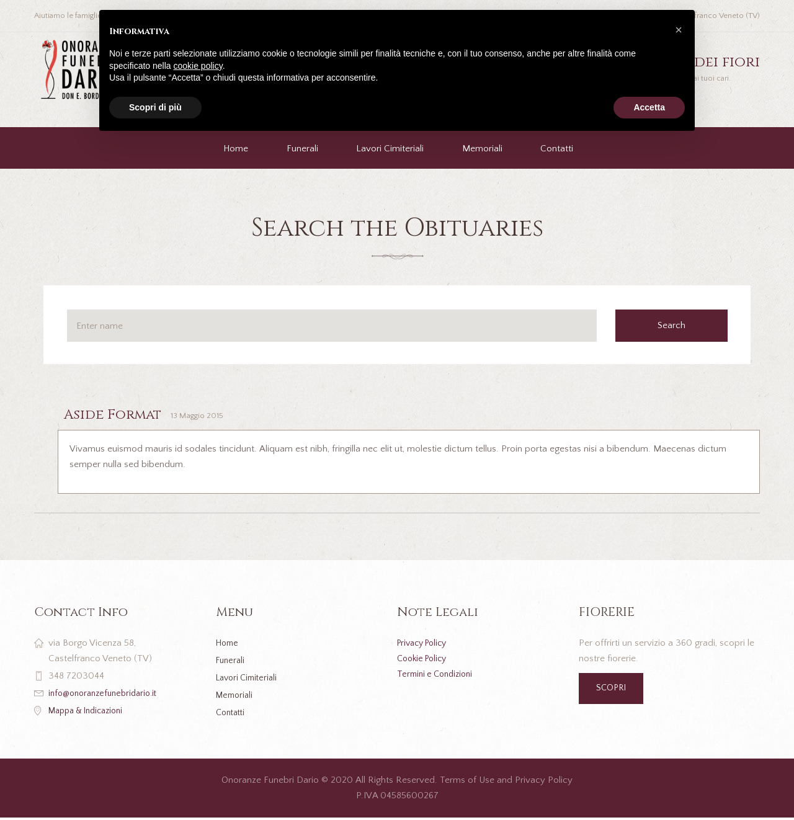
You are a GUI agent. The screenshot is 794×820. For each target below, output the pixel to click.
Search (678, 325)
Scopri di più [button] (155, 107)
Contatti (556, 148)
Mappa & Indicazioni (90, 711)
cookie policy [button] (198, 66)
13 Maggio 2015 (215, 416)
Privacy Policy (426, 643)
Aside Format (120, 414)
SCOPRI (613, 689)
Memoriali (482, 148)
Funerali (302, 148)
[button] (679, 30)
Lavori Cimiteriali (390, 148)
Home (235, 148)
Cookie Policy (425, 659)
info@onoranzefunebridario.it (107, 694)
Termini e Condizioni (438, 674)
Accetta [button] (649, 107)
